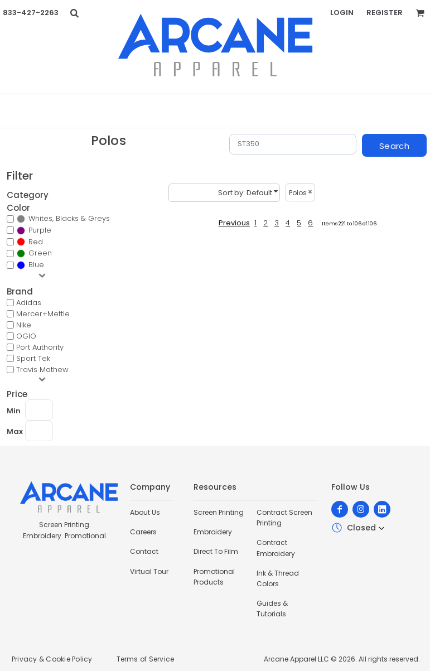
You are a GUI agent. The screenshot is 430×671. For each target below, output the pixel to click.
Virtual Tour (149, 571)
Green (40, 253)
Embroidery (213, 532)
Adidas (28, 302)
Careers (143, 532)
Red (35, 241)
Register (384, 12)
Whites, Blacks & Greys (69, 218)
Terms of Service (146, 659)
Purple (39, 230)
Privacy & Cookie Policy (52, 659)
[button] (74, 12)
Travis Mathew (42, 369)
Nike (23, 325)
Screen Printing (219, 512)
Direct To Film (216, 551)
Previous (234, 223)
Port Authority (40, 347)
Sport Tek (33, 358)
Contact (144, 551)
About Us (145, 512)
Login (342, 12)
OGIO (26, 336)
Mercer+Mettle (43, 313)
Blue (36, 264)
